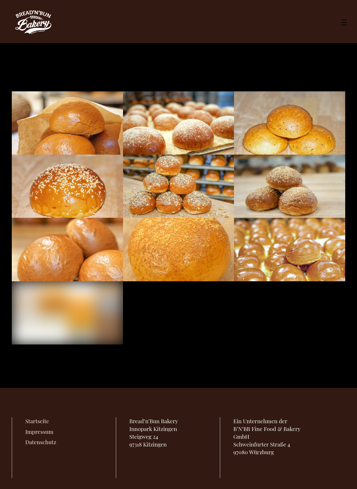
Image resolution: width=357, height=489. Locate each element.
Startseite (37, 421)
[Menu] (344, 21)
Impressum (39, 431)
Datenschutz (40, 442)
